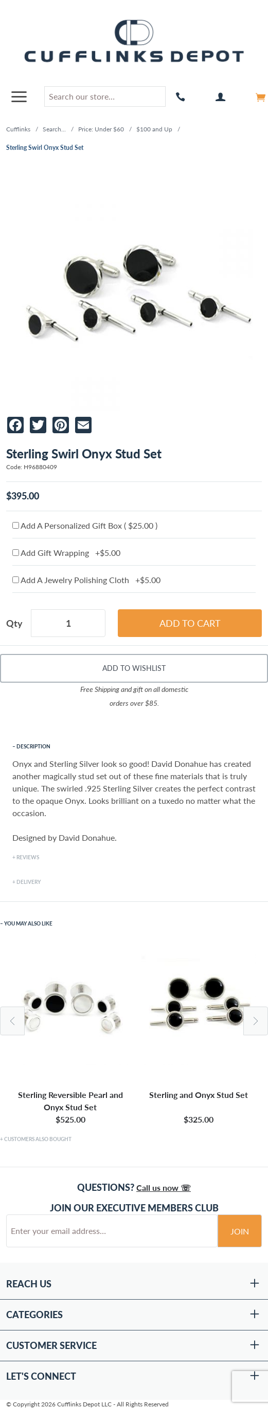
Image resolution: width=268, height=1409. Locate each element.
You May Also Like (28, 923)
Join (239, 1231)
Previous (12, 1021)
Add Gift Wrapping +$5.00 (66, 552)
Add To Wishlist (134, 668)
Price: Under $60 (101, 129)
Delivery (28, 882)
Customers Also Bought (38, 1139)
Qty (14, 623)
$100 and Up (154, 129)
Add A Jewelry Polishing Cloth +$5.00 (86, 580)
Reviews (27, 857)
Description (33, 746)
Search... (54, 129)
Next (255, 1021)
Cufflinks (18, 129)
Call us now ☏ (163, 1187)
